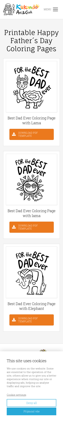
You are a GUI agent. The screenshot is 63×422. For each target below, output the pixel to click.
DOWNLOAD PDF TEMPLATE (28, 134)
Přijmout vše (32, 411)
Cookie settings (16, 394)
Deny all (31, 403)
